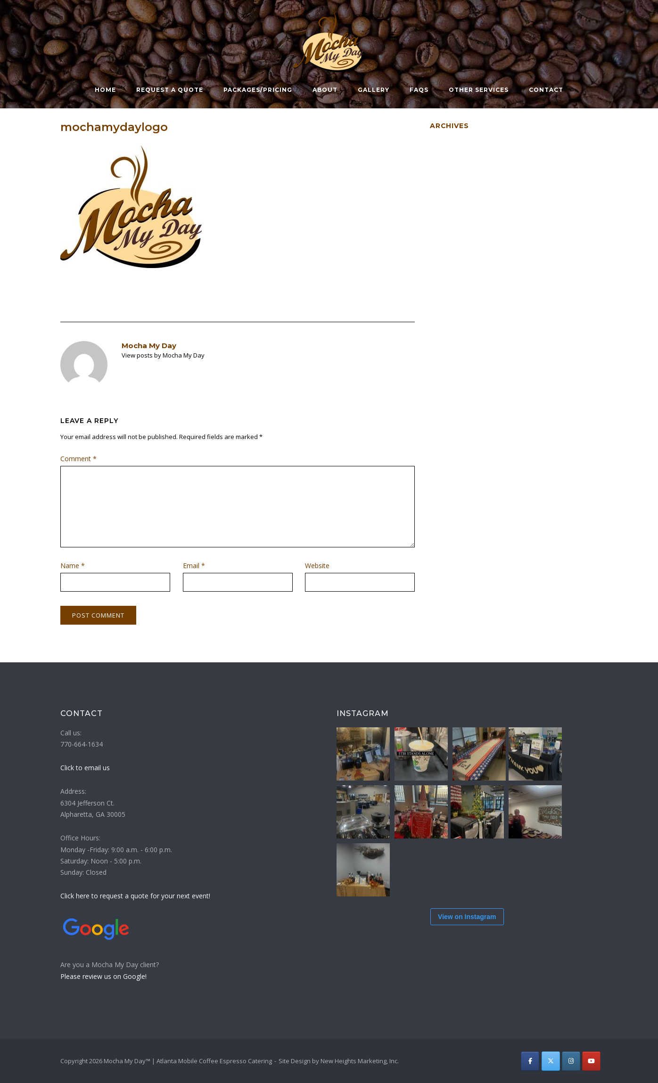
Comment (78, 458)
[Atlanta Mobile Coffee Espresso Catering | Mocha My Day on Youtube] (591, 1061)
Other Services (479, 89)
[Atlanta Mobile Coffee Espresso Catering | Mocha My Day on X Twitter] (551, 1061)
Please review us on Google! (103, 976)
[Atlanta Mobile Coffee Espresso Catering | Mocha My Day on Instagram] (571, 1061)
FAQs (419, 89)
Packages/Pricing (257, 89)
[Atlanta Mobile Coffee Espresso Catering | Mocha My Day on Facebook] (530, 1061)
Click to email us (85, 767)
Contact (546, 89)
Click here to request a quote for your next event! (135, 895)
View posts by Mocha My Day (163, 355)
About (325, 89)
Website (317, 565)
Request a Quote (169, 89)
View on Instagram (467, 941)
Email (194, 565)
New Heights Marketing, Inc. (360, 1061)
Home (105, 89)
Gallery (373, 89)
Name (72, 565)
